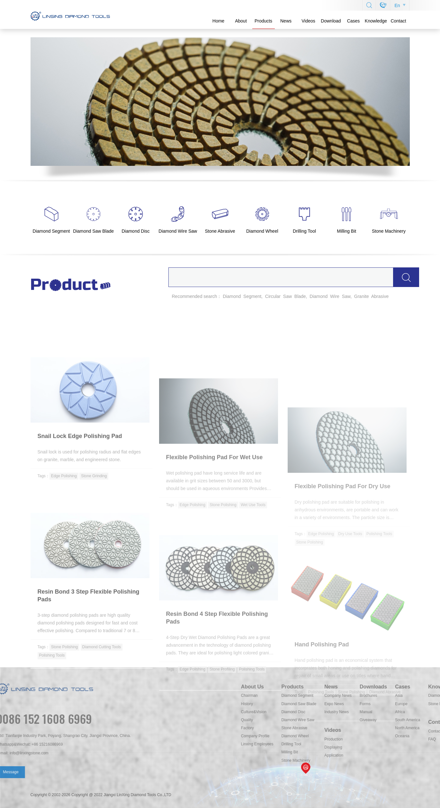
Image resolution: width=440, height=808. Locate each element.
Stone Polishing (223, 576)
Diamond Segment (391, 695)
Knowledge (376, 20)
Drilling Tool (385, 744)
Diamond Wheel (388, 736)
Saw (287, 296)
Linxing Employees (351, 744)
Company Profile (349, 736)
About (241, 20)
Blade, (300, 296)
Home (218, 20)
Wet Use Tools (253, 576)
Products (263, 20)
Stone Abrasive (388, 728)
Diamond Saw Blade (392, 704)
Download (331, 20)
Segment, (253, 296)
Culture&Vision (347, 712)
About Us (346, 686)
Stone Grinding (94, 537)
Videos (308, 20)
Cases (353, 20)
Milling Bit (383, 752)
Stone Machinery (389, 760)
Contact (398, 20)
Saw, (347, 296)
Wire (334, 296)
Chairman (343, 695)
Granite (361, 296)
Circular (273, 296)
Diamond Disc (387, 712)
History (340, 704)
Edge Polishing (64, 537)
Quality (340, 720)
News (286, 20)
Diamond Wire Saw (391, 720)
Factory (341, 728)
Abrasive (380, 296)
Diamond (232, 296)
